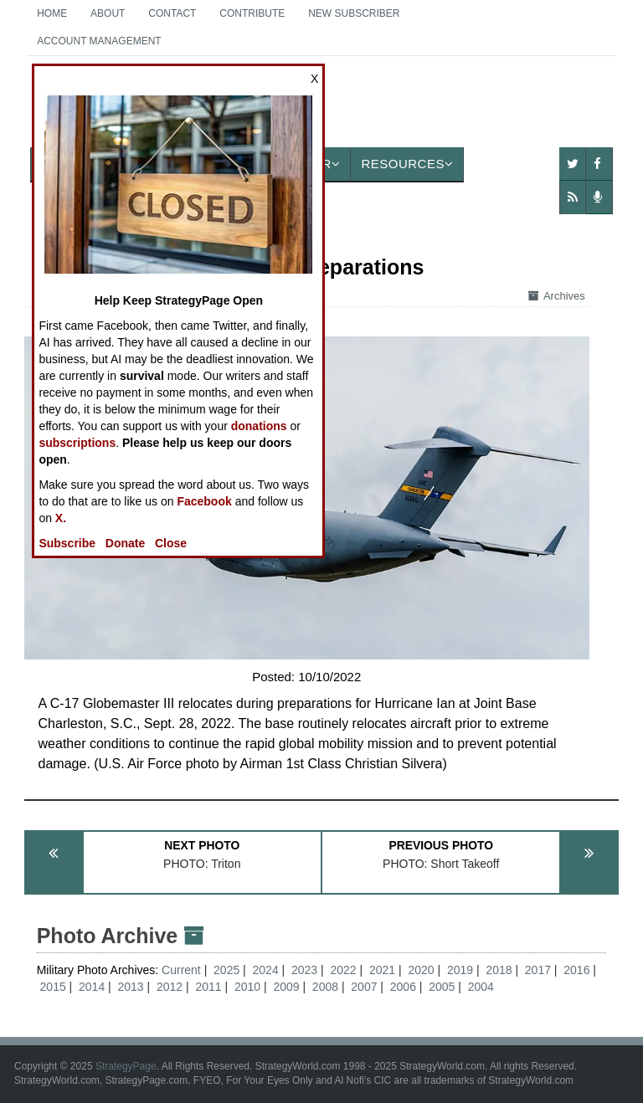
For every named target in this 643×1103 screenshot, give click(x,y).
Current (183, 970)
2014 (92, 986)
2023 (304, 970)
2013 (131, 986)
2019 (460, 970)
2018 (499, 970)
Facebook (204, 501)
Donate (125, 543)
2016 (576, 970)
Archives (556, 296)
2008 (325, 986)
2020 (421, 970)
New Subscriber (353, 13)
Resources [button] (407, 163)
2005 (442, 986)
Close (171, 543)
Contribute (252, 13)
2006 (403, 986)
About (107, 13)
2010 (247, 986)
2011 (208, 986)
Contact (172, 13)
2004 (481, 986)
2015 (53, 986)
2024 (266, 970)
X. (60, 518)
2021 (382, 970)
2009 (286, 986)
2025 (226, 970)
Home (52, 13)
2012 (170, 986)
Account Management (99, 41)
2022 (343, 970)
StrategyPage (126, 1066)
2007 (364, 986)
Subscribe (67, 543)
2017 (538, 970)
